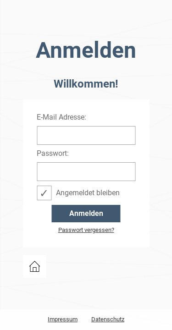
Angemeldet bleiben (88, 192)
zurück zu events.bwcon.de (34, 266)
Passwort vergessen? (86, 230)
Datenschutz (107, 319)
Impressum (63, 319)
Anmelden (86, 213)
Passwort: (53, 153)
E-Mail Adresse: (61, 117)
